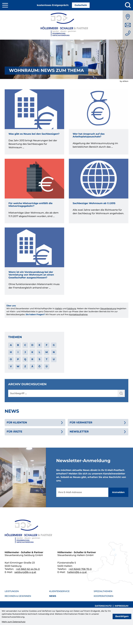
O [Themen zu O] (11, 359)
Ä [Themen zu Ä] (32, 366)
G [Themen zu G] (54, 345)
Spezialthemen (103, 591)
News (52, 596)
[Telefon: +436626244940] (128, 33)
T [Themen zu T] (46, 359)
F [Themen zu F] (46, 345)
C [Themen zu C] (25, 345)
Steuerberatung (108, 308)
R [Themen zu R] (32, 359)
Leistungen (12, 591)
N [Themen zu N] (54, 352)
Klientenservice (59, 591)
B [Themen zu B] (18, 345)
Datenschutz (103, 606)
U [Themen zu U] (54, 359)
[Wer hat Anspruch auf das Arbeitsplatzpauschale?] (98, 122)
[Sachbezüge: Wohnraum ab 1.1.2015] (98, 191)
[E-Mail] (82, 492)
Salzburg (71, 308)
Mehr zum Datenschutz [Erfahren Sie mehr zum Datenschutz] (13, 621)
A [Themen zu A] (11, 345)
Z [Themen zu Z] (25, 366)
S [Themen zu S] (39, 359)
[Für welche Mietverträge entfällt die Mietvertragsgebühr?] (34, 191)
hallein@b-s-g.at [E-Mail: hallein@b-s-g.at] (77, 572)
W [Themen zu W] (18, 366)
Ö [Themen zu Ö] (39, 366)
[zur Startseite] (66, 25)
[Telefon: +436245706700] (80, 569)
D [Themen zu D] (32, 345)
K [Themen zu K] (32, 352)
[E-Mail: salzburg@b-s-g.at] (128, 25)
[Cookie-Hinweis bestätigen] (122, 616)
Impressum (121, 606)
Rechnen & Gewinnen (18, 596)
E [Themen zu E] (39, 345)
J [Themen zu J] (25, 352)
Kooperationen (103, 596)
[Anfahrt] (128, 17)
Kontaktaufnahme (78, 314)
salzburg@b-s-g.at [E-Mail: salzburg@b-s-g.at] (25, 572)
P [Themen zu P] (18, 359)
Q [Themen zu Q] (25, 359)
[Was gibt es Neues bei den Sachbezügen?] (34, 122)
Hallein (58, 308)
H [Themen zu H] (11, 352)
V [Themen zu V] (11, 366)
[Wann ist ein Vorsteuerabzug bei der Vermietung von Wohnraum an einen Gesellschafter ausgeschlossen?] (34, 261)
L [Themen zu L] (39, 352)
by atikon (124, 81)
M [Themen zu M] (46, 352)
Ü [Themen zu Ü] (47, 366)
